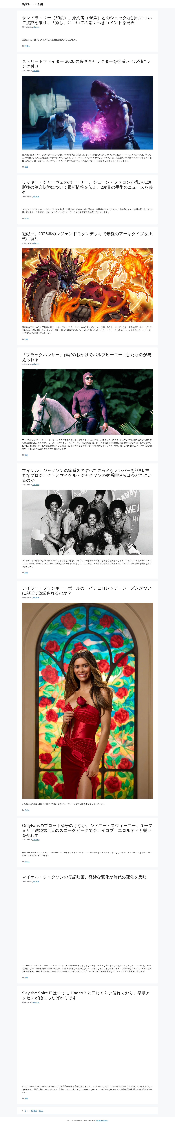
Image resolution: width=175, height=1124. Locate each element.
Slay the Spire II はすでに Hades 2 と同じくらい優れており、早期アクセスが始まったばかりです (86, 995)
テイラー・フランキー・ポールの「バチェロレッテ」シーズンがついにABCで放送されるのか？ (87, 590)
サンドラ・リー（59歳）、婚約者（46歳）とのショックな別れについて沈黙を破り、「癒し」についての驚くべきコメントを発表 (87, 20)
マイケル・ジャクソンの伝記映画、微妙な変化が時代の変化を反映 (84, 877)
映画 (26, 167)
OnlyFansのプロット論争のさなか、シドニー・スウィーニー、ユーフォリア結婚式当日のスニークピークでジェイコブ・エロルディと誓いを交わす (87, 830)
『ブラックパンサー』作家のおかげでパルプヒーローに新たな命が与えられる (86, 357)
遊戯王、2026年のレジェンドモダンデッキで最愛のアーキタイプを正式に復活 (87, 236)
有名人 (27, 46)
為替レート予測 (32, 4)
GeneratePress (102, 1120)
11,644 (34, 1110)
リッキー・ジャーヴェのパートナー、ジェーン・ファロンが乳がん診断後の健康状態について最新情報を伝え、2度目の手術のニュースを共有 (87, 187)
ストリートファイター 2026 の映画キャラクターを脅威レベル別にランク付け (86, 63)
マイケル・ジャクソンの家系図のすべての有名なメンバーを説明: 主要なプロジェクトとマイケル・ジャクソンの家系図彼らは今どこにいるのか (87, 475)
